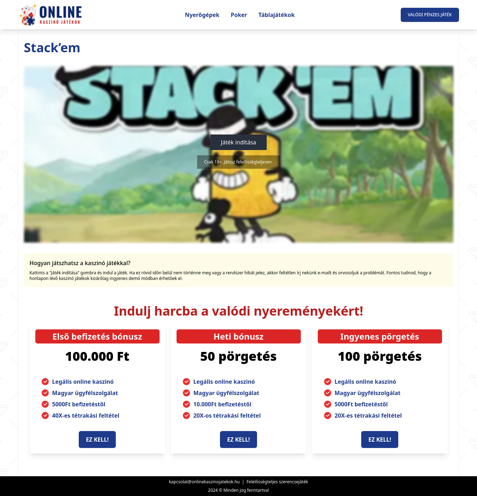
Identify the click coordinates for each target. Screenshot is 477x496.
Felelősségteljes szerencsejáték (277, 482)
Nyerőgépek (202, 15)
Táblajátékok (276, 15)
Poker (239, 15)
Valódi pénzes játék (430, 15)
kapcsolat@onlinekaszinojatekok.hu (204, 482)
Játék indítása (238, 142)
